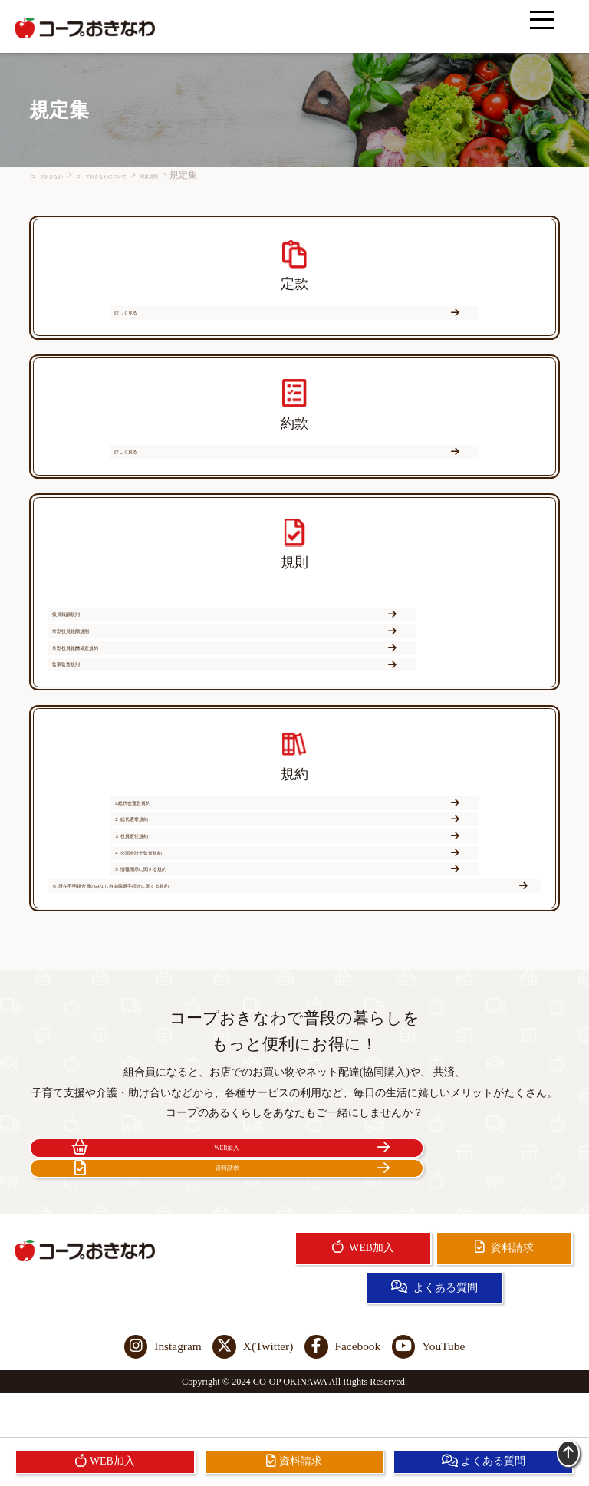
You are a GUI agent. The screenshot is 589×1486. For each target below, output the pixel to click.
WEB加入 (159, 1196)
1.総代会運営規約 (292, 830)
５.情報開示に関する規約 (416, 890)
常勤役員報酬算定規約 (167, 678)
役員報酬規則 (167, 648)
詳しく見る (292, 321)
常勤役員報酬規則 (416, 648)
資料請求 (429, 1196)
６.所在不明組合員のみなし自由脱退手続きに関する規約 (291, 920)
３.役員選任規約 (416, 860)
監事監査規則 (416, 678)
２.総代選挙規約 (167, 860)
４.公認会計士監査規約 (167, 890)
